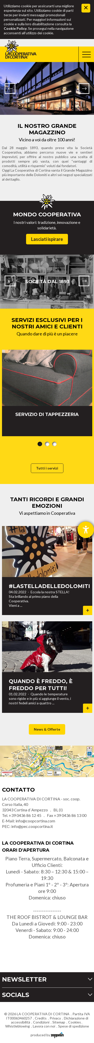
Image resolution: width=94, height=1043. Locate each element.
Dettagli (87, 610)
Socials (15, 994)
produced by (47, 1034)
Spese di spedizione (73, 1026)
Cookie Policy (15, 28)
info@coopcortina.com (35, 820)
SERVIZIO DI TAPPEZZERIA (47, 414)
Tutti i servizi (47, 468)
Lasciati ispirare (47, 239)
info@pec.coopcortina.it (32, 826)
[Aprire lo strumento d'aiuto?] (85, 530)
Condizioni (41, 1022)
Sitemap (58, 1022)
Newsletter (24, 979)
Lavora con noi (44, 1026)
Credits (41, 1018)
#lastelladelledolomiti (49, 586)
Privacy (55, 1018)
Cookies (74, 1022)
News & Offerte (47, 729)
